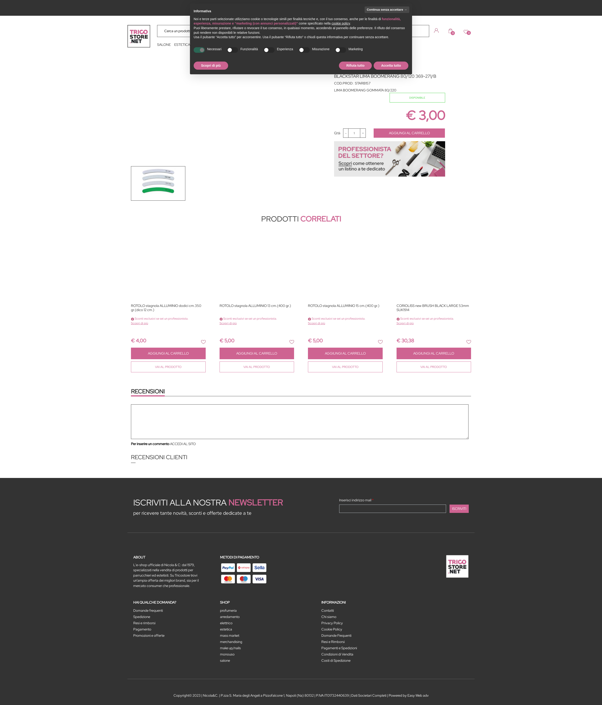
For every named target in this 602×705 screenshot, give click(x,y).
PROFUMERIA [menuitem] (228, 610)
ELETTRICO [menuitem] (226, 623)
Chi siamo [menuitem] (328, 617)
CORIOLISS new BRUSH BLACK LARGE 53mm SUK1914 (433, 308)
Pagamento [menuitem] (142, 629)
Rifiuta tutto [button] (355, 65)
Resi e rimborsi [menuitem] (144, 623)
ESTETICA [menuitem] (182, 44)
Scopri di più (139, 323)
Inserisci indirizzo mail (356, 500)
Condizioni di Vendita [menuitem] (337, 654)
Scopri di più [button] (211, 65)
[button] (422, 30)
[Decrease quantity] (345, 133)
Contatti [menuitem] (327, 610)
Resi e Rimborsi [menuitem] (333, 641)
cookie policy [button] (341, 23)
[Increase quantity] (363, 133)
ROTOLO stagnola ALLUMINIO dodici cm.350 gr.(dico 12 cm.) (166, 308)
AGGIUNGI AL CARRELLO (409, 133)
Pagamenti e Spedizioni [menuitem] (339, 648)
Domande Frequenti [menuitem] (336, 635)
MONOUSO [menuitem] (227, 654)
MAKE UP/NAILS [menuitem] (230, 648)
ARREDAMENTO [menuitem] (230, 617)
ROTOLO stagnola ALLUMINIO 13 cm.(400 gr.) (255, 306)
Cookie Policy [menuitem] (331, 629)
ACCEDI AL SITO (183, 444)
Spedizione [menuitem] (141, 617)
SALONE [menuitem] (164, 44)
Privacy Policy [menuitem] (332, 623)
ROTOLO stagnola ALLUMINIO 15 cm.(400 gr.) (343, 306)
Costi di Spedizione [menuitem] (336, 660)
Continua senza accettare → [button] (387, 9)
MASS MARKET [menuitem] (229, 635)
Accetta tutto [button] (391, 65)
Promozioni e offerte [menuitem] (148, 635)
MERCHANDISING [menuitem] (231, 641)
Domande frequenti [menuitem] (148, 610)
